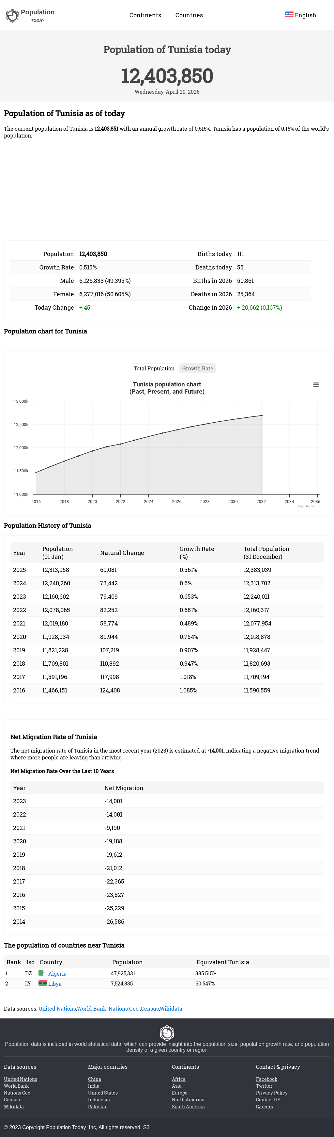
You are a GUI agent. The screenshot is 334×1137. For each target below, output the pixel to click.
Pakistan (98, 1106)
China (94, 1079)
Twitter (264, 1086)
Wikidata (171, 1008)
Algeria (52, 973)
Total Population (154, 368)
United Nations (57, 1008)
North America (188, 1099)
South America (188, 1106)
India (93, 1086)
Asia (177, 1086)
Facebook (267, 1079)
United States (103, 1093)
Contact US (268, 1099)
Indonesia (99, 1099)
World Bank (91, 1008)
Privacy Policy (272, 1093)
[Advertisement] (167, 190)
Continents (145, 15)
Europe (180, 1093)
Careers (264, 1106)
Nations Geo (124, 1008)
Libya (50, 983)
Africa (179, 1079)
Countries (189, 15)
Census (150, 1008)
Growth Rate (197, 368)
